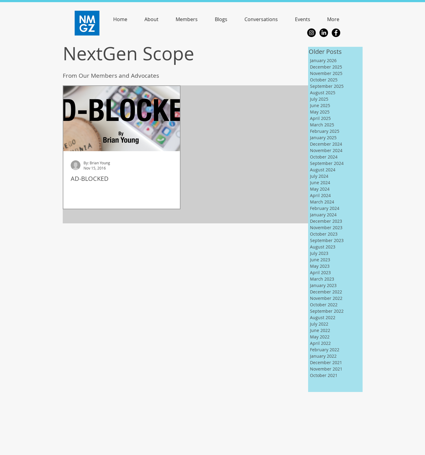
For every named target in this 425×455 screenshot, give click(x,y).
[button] (302, 19)
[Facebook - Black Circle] (336, 32)
